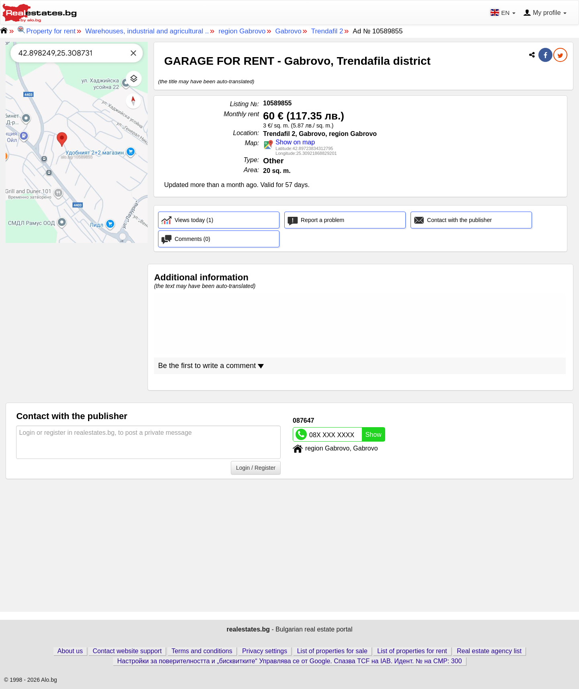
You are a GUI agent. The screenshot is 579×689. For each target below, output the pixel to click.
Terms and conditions (202, 651)
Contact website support (127, 651)
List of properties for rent (412, 651)
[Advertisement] (77, 299)
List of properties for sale (332, 651)
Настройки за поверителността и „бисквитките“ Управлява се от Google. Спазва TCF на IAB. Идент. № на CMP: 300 (289, 661)
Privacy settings (264, 651)
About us (70, 651)
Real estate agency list (489, 651)
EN (503, 12)
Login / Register (255, 468)
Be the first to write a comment (211, 366)
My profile (545, 13)
